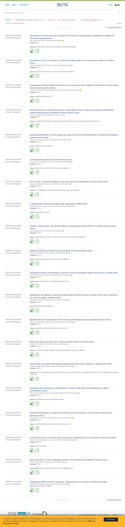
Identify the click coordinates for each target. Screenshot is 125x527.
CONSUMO (65, 168)
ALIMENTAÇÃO (40, 121)
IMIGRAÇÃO (46, 259)
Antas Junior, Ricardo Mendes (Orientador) (61, 440)
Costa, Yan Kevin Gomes (37, 90)
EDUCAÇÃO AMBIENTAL (43, 372)
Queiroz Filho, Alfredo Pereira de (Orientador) (64, 393)
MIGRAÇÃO (39, 259)
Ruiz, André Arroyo (35, 40)
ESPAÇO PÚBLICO (58, 237)
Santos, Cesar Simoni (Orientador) (54, 462)
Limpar (119, 23)
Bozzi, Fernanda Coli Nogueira (39, 440)
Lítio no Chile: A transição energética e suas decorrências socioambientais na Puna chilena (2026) (69, 182)
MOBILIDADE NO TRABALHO (44, 146)
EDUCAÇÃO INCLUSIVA (42, 212)
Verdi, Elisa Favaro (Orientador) (52, 231)
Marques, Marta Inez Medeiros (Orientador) (59, 322)
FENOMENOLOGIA (67, 468)
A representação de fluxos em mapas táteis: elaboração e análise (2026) (58, 204)
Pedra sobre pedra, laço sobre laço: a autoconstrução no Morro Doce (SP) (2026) (62, 342)
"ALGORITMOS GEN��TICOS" (91, 20)
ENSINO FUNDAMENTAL (58, 372)
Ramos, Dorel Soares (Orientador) (52, 40)
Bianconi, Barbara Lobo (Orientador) (54, 115)
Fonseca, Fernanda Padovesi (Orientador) (57, 275)
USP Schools (24, 5)
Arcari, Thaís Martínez (36, 115)
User (110, 5)
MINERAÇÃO (43, 190)
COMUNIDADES (52, 190)
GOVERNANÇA (75, 190)
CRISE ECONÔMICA (63, 259)
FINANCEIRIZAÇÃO (41, 424)
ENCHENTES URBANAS (43, 399)
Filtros (8, 20)
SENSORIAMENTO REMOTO (43, 306)
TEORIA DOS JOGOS (42, 47)
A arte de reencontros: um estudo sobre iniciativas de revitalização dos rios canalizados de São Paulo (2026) (73, 438)
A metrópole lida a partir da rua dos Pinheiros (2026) (50, 160)
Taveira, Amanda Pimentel (38, 162)
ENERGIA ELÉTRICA (55, 47)
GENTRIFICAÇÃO (56, 468)
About (14, 5)
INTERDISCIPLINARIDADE (89, 372)
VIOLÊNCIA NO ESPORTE (43, 71)
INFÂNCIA (83, 237)
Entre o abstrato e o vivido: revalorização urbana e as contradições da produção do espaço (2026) (69, 460)
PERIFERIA (52, 350)
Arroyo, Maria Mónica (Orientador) (58, 184)
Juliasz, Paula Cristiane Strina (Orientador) (60, 206)
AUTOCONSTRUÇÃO (42, 350)
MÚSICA (45, 96)
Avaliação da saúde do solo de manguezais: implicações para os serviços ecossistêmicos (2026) (68, 482)
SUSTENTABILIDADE (104, 372)
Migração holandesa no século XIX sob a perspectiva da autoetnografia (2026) (61, 251)
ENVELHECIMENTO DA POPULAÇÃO (72, 121)
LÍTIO (37, 190)
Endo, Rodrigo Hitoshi (36, 300)
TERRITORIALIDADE (64, 190)
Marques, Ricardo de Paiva (38, 322)
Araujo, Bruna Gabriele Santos (39, 184)
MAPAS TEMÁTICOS (42, 281)
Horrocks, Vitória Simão (37, 253)
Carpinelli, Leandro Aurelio (38, 366)
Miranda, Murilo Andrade (37, 484)
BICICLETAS (39, 328)
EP (37, 43)
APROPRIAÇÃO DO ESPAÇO (44, 237)
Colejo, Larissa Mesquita (37, 140)
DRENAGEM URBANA (57, 399)
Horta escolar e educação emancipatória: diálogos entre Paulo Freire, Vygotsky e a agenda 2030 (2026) (71, 364)
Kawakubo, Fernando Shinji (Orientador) (55, 300)
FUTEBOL (54, 71)
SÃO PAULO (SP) (63, 328)
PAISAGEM (39, 96)
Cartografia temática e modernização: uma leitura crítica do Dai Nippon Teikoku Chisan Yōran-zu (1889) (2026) (74, 273)
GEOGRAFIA (43, 446)
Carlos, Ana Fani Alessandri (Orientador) (58, 162)
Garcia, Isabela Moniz (36, 231)
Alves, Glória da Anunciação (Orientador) (59, 418)
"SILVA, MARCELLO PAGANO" (68, 20)
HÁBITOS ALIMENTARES (53, 121)
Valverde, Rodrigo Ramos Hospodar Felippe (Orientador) (62, 90)
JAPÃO (66, 281)
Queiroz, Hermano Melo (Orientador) (56, 484)
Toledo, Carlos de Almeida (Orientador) (58, 65)
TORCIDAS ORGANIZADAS (66, 71)
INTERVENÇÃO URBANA (72, 237)
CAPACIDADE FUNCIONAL (92, 121)
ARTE (37, 446)
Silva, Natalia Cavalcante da (38, 418)
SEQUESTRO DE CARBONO (43, 486)
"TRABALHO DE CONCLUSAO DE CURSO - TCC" (30, 20)
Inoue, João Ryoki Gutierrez (38, 65)
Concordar (111, 519)
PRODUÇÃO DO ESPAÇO (43, 168)
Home (7, 5)
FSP (37, 117)
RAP (50, 96)
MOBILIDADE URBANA (50, 328)
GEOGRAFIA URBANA (77, 350)
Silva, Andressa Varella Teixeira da (40, 393)
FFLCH (38, 67)
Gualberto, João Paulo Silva (38, 344)
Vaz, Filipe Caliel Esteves (37, 275)
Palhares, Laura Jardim (37, 462)
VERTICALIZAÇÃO (56, 168)
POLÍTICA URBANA (53, 424)
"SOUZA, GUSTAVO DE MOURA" (16, 23)
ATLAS (51, 281)
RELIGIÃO (54, 259)
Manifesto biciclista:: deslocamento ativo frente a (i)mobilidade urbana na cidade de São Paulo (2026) (70, 320)
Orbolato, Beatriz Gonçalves (38, 206)
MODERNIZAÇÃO (58, 281)
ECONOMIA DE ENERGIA (68, 47)
